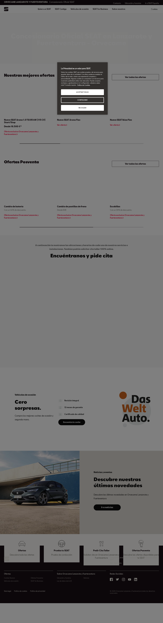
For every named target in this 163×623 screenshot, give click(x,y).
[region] (82, 88)
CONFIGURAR (82, 100)
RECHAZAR (82, 108)
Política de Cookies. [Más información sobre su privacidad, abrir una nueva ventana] (83, 85)
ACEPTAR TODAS (82, 92)
